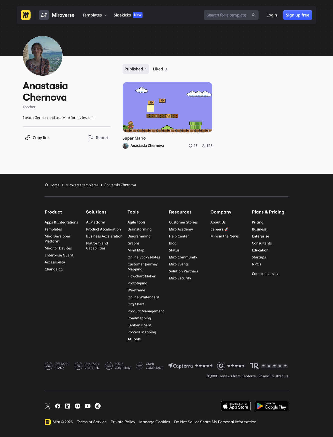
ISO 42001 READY (62, 366)
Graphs (134, 243)
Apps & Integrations (61, 222)
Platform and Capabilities (97, 246)
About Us (218, 222)
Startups (259, 257)
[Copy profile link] (37, 138)
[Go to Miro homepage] (26, 15)
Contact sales (265, 273)
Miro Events (179, 264)
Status (174, 250)
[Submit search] (254, 15)
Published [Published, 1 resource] (136, 69)
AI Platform (95, 222)
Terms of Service (92, 422)
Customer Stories (183, 222)
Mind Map (136, 250)
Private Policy (123, 422)
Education (260, 250)
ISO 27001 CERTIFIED (92, 366)
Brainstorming (140, 229)
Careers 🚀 (219, 229)
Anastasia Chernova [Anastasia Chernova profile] (147, 146)
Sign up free (297, 15)
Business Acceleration (104, 236)
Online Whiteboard (143, 297)
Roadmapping (139, 318)
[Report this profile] (98, 138)
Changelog (54, 269)
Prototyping (137, 283)
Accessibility (55, 262)
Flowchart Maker (142, 276)
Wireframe (136, 290)
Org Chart (136, 304)
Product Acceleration (103, 229)
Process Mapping (142, 332)
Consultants (262, 243)
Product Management (146, 311)
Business (259, 229)
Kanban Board (139, 325)
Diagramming (139, 236)
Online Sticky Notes (144, 257)
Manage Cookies (154, 422)
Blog (172, 243)
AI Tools (134, 339)
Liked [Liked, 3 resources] (160, 69)
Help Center (179, 236)
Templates (53, 229)
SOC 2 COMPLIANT (123, 366)
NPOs (256, 264)
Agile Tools (137, 222)
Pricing (257, 222)
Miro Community (183, 257)
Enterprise (260, 236)
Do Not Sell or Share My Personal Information (215, 422)
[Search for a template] (231, 15)
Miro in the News (224, 236)
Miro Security (180, 278)
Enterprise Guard (59, 255)
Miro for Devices (58, 248)
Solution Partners (183, 271)
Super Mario (134, 138)
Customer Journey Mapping (143, 267)
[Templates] (95, 15)
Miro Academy (181, 229)
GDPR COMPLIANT (154, 366)
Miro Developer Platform (57, 239)
